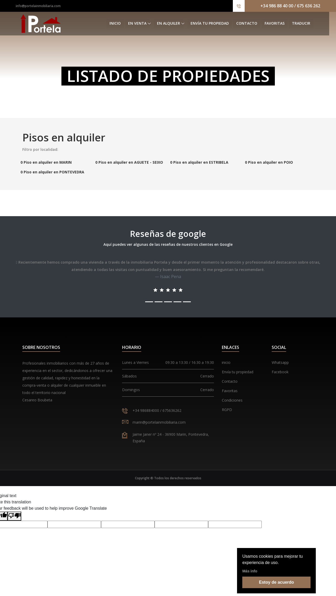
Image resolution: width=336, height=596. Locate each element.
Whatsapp (280, 362)
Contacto (253, 23)
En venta (144, 23)
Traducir (308, 23)
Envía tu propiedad (216, 23)
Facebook (280, 371)
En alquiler (175, 23)
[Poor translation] (14, 516)
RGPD (227, 409)
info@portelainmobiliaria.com (38, 6)
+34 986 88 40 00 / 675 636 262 (290, 6)
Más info (249, 571)
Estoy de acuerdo (276, 582)
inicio (226, 362)
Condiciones (232, 400)
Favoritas (281, 23)
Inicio (122, 23)
